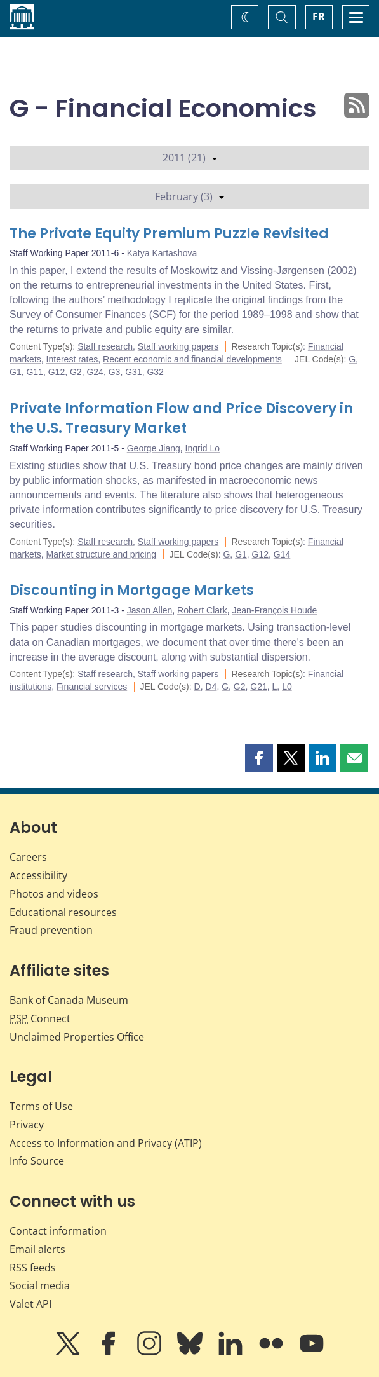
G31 (133, 372)
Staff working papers (178, 346)
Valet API (30, 1304)
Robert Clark (202, 610)
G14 (282, 554)
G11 (34, 372)
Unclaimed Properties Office (77, 1037)
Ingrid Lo (202, 448)
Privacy (27, 1125)
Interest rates (72, 359)
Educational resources (63, 912)
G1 (16, 372)
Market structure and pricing (101, 554)
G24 (94, 372)
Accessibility (38, 875)
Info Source (37, 1161)
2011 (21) (190, 158)
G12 (56, 372)
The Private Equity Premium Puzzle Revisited (169, 233)
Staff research (105, 346)
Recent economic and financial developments (192, 359)
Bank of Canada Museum (69, 1000)
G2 (76, 372)
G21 (258, 687)
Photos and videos (54, 894)
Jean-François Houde (274, 610)
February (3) (189, 196)
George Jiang (153, 448)
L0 (287, 687)
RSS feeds (33, 1268)
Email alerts (37, 1249)
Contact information (58, 1231)
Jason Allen (150, 610)
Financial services (92, 687)
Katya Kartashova (162, 253)
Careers (28, 857)
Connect (40, 1018)
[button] (259, 758)
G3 (115, 372)
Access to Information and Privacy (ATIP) (106, 1143)
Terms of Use (41, 1106)
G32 (155, 372)
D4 (210, 687)
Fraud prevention (51, 930)
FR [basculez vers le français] (318, 17)
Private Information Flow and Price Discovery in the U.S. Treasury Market (181, 419)
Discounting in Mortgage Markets (132, 590)
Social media (40, 1285)
